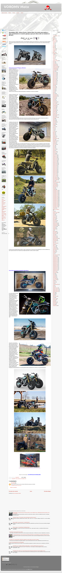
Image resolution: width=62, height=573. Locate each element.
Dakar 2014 (54, 73)
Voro (53, 297)
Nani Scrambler (4, 213)
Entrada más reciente (13, 491)
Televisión (54, 277)
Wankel (54, 300)
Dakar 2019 (54, 79)
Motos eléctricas (18, 478)
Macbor (54, 133)
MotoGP (54, 153)
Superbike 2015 (55, 260)
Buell (53, 51)
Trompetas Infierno (56, 284)
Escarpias (3, 207)
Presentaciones (55, 225)
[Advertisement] (30, 22)
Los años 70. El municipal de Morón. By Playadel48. (16, 542)
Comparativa (55, 64)
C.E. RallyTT (54, 53)
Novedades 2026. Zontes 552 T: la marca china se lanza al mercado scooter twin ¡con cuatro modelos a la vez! (29, 550)
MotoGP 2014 (55, 158)
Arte (53, 44)
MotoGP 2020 (55, 165)
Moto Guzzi (54, 144)
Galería (22, 12)
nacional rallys (55, 184)
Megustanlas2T (4, 206)
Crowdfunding (55, 68)
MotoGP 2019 (55, 164)
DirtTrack (54, 87)
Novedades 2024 (55, 203)
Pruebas (54, 227)
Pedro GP (3, 212)
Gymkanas (54, 113)
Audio (54, 45)
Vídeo (54, 292)
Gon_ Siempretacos (4, 211)
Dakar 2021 (54, 81)
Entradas (4, 558)
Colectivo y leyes (55, 60)
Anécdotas (54, 41)
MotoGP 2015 (55, 159)
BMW (54, 47)
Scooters (54, 246)
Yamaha (54, 304)
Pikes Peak (54, 218)
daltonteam (54, 84)
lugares (54, 132)
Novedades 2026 (55, 205)
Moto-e (54, 145)
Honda (54, 118)
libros (54, 127)
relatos (54, 234)
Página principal (4, 12)
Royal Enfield (55, 240)
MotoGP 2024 (55, 170)
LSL (53, 130)
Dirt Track (54, 86)
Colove (54, 61)
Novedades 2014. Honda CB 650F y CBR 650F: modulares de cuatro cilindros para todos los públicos (24, 539)
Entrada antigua (47, 491)
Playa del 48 (3, 202)
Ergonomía (54, 97)
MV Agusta (54, 183)
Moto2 (54, 146)
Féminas (54, 100)
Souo (53, 253)
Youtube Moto (55, 305)
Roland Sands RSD (55, 238)
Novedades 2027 (55, 206)
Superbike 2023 (55, 270)
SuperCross (54, 271)
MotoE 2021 (55, 152)
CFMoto (54, 55)
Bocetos (18, 12)
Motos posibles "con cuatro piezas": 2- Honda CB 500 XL (21, 522)
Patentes (54, 213)
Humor (54, 119)
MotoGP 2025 (55, 171)
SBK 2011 (54, 245)
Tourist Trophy (55, 279)
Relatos (9, 12)
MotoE (54, 150)
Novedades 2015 (55, 192)
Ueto (2, 205)
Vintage (54, 293)
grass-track (54, 112)
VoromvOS (54, 299)
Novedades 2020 (55, 198)
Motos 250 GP (55, 176)
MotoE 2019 (55, 151)
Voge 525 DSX (55, 296)
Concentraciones (55, 67)
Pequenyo (54, 217)
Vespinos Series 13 (56, 290)
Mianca (3, 201)
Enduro (54, 93)
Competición (55, 65)
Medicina (54, 137)
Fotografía (54, 105)
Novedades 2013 (55, 190)
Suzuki (54, 273)
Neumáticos (54, 186)
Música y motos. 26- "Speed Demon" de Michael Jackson (21, 527)
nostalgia (54, 189)
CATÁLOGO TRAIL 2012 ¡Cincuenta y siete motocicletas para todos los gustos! (24, 517)
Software (54, 251)
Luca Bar (54, 131)
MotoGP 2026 (55, 172)
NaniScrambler (55, 185)
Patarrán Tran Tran (55, 212)
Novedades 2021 (23, 478)
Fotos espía (54, 106)
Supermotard (55, 272)
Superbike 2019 (55, 265)
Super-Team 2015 (55, 254)
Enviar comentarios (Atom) (17, 493)
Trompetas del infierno (4, 209)
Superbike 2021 (55, 267)
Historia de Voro (55, 117)
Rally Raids (54, 231)
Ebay (53, 92)
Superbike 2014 (55, 259)
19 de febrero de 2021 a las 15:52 (16, 485)
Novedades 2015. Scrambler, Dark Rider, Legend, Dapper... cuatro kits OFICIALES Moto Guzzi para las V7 (28, 545)
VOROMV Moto (15, 7)
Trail (53, 280)
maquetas (54, 136)
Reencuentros (55, 232)
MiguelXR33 (14, 478)
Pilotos (54, 219)
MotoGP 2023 (55, 169)
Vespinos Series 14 (56, 291)
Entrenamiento (55, 94)
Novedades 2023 (55, 202)
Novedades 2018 (55, 196)
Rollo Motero (55, 239)
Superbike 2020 (55, 266)
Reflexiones (54, 233)
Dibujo (54, 85)
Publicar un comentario (13, 487)
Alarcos (54, 38)
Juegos (54, 123)
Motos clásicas (55, 177)
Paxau (2, 199)
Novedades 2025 (55, 204)
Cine (53, 58)
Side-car (54, 250)
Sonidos (54, 252)
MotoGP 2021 (55, 166)
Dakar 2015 (54, 74)
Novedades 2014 (55, 191)
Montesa (54, 143)
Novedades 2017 (55, 195)
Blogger (37, 566)
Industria (54, 120)
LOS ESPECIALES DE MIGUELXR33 (34, 474)
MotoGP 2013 (55, 157)
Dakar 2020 (54, 80)
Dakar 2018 (54, 78)
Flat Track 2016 (55, 104)
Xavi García (54, 303)
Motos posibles (55, 179)
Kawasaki (54, 124)
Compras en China (55, 66)
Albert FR (54, 39)
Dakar (54, 71)
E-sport (54, 91)
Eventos (54, 99)
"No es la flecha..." (55, 35)
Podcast (54, 221)
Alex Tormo (54, 40)
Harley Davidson (55, 114)
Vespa (54, 286)
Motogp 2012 (55, 156)
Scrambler (54, 247)
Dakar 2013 (54, 72)
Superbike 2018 (55, 264)
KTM (53, 125)
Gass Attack (3, 200)
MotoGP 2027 (55, 173)
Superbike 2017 (55, 263)
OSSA (54, 211)
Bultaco (54, 52)
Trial (53, 283)
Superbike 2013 (55, 258)
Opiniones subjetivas (56, 209)
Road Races (54, 237)
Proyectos (54, 226)
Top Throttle (55, 278)
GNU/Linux (54, 111)
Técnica (13, 12)
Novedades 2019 (55, 197)
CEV (53, 54)
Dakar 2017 (54, 77)
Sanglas (54, 244)
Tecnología (54, 276)
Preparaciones (55, 224)
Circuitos (54, 59)
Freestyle (54, 107)
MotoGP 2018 (55, 163)
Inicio (31, 491)
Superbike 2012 (55, 257)
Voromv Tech (55, 298)
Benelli (54, 46)
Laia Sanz (54, 126)
